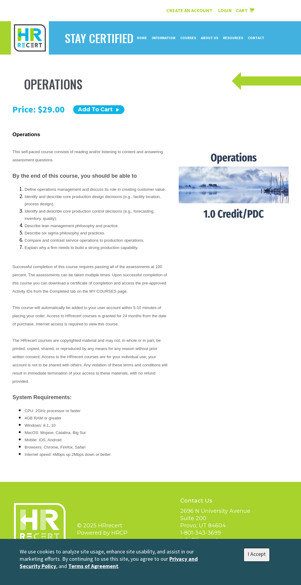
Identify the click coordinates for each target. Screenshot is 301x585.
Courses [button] (188, 37)
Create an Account (189, 10)
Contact (256, 37)
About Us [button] (209, 37)
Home (142, 37)
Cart (245, 10)
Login (225, 10)
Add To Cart (99, 109)
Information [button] (163, 37)
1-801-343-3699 (200, 533)
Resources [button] (233, 37)
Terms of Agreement (93, 566)
